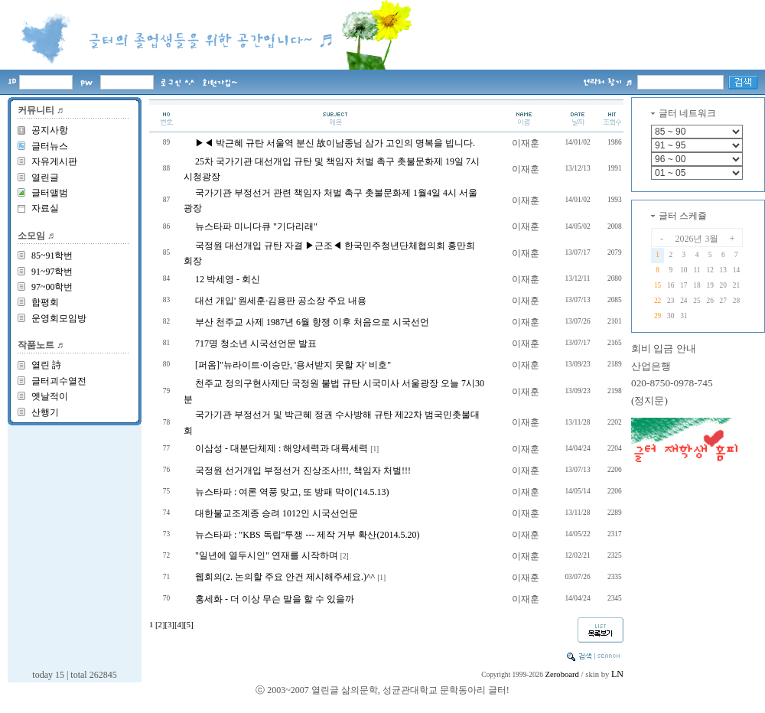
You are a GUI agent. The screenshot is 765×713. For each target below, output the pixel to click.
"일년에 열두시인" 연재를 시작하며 (266, 555)
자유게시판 (54, 161)
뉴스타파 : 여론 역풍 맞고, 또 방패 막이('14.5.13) (292, 492)
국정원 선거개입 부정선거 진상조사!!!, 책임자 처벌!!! (303, 470)
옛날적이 (49, 396)
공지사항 (49, 130)
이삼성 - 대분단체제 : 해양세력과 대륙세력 (281, 448)
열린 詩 (46, 365)
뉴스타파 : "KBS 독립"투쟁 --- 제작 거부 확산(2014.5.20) (307, 534)
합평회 (45, 302)
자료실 (45, 208)
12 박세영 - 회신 (227, 279)
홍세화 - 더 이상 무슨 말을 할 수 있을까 (274, 599)
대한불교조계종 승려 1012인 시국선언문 (276, 513)
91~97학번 (52, 271)
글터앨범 (49, 192)
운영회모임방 (58, 318)
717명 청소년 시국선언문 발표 (256, 343)
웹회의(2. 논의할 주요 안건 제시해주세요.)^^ (285, 576)
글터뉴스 (49, 146)
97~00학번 (52, 287)
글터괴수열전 (58, 381)
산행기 (45, 412)
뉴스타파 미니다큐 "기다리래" (256, 226)
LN (617, 674)
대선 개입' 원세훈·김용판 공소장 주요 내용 (280, 300)
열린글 (45, 177)
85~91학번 (52, 255)
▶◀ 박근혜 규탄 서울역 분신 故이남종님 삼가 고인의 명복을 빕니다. (335, 143)
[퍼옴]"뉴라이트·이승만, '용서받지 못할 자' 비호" (293, 365)
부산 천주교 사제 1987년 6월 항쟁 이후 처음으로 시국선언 (312, 322)
